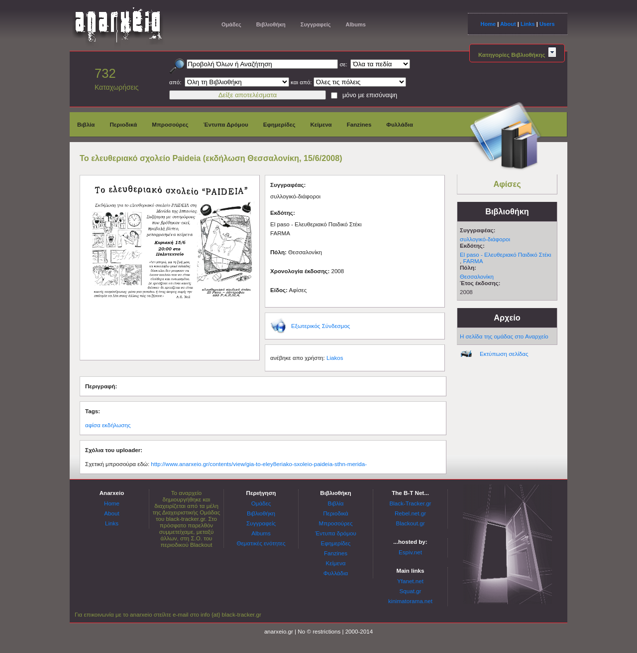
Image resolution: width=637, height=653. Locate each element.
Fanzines (359, 124)
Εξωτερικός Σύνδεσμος (320, 326)
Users (547, 24)
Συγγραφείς (316, 24)
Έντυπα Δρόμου (226, 124)
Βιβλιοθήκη (271, 24)
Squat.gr (411, 591)
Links (528, 24)
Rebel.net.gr (410, 513)
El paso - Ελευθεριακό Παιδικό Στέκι (505, 254)
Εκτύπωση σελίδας (504, 353)
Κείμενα (320, 124)
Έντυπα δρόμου (335, 533)
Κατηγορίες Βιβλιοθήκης (517, 54)
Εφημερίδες (279, 124)
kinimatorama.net (410, 601)
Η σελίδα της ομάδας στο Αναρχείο (504, 336)
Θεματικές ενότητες (260, 543)
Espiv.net (410, 552)
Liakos (334, 357)
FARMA (473, 261)
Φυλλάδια (399, 124)
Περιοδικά (123, 124)
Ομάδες (231, 24)
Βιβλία (86, 124)
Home (488, 24)
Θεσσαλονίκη (477, 276)
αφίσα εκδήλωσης (107, 425)
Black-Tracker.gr (410, 503)
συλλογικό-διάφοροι (485, 239)
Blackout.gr (410, 523)
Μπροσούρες (170, 124)
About (508, 24)
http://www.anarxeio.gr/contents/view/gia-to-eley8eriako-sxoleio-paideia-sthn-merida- (259, 464)
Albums (355, 24)
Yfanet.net (410, 581)
